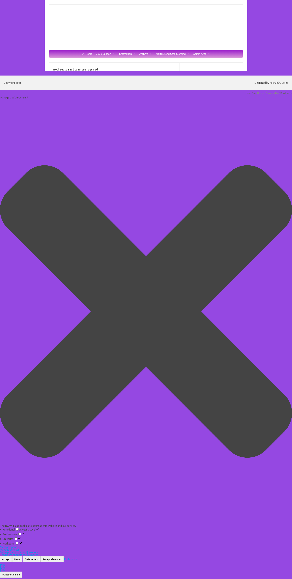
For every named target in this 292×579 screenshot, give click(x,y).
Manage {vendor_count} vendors (19, 552)
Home (89, 54)
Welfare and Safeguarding (172, 54)
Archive (145, 54)
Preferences (31, 559)
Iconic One (250, 93)
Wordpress (286, 93)
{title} (3, 565)
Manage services (10, 549)
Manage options (9, 547)
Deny (17, 559)
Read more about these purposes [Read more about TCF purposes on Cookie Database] (19, 554)
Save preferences (52, 559)
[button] (146, 312)
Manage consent (11, 574)
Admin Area (201, 54)
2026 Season (105, 54)
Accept (6, 559)
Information (127, 54)
